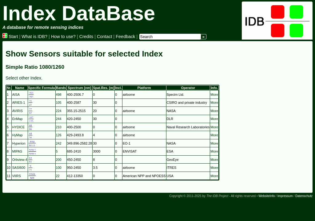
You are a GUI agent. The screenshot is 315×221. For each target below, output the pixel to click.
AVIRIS (17, 111)
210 (59, 127)
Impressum (285, 196)
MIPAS (17, 151)
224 (59, 111)
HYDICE (18, 127)
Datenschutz (304, 196)
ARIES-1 (18, 102)
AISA (16, 94)
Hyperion (18, 143)
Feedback (125, 36)
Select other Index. (24, 78)
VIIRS (16, 176)
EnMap (17, 119)
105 (59, 102)
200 (59, 159)
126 (59, 135)
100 (59, 167)
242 (59, 143)
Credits (86, 36)
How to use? (63, 36)
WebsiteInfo (266, 196)
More (214, 94)
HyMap (17, 135)
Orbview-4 (19, 159)
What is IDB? (34, 36)
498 (59, 94)
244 (59, 119)
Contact (104, 36)
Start (10, 36)
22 (58, 176)
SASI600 (18, 167)
